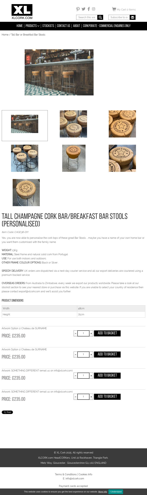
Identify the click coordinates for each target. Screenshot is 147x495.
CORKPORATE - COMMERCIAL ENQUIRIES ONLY (107, 26)
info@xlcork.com (75, 478)
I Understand (116, 492)
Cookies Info (85, 474)
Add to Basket (107, 333)
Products (32, 26)
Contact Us (63, 26)
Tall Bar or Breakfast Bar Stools (28, 34)
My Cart (124, 9)
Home (20, 26)
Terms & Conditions (66, 474)
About (76, 26)
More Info (102, 492)
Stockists (48, 26)
